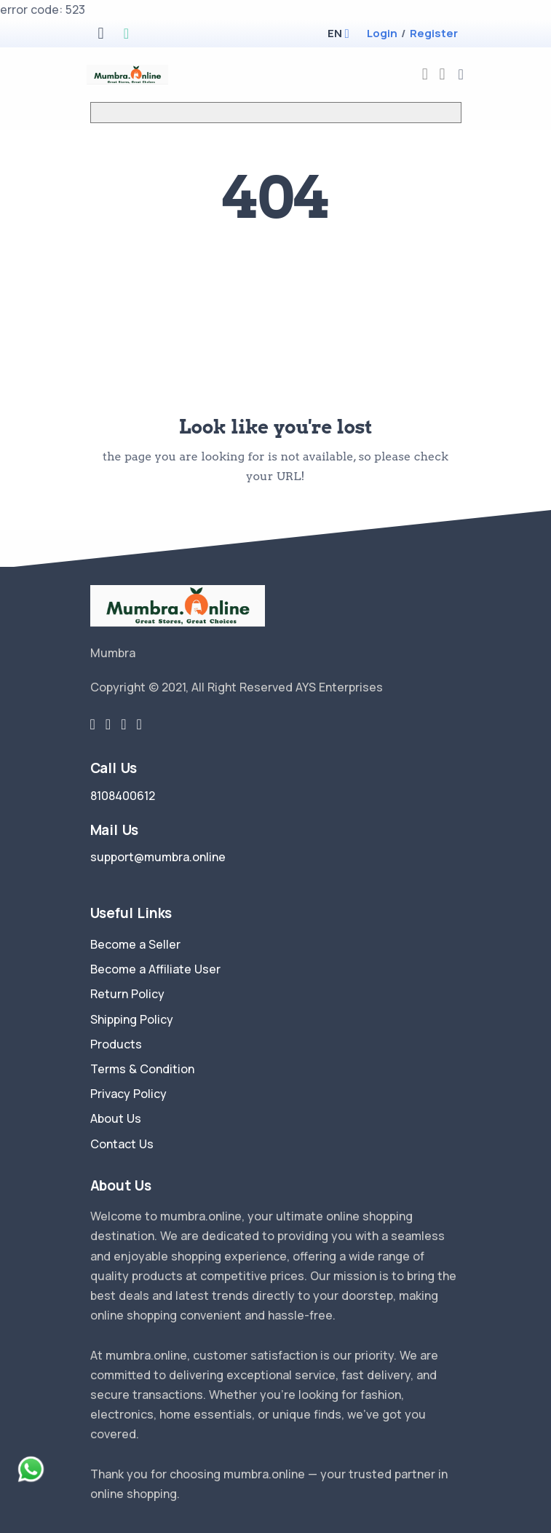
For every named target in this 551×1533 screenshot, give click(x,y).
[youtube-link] (138, 724)
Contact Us (122, 1144)
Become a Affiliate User (155, 969)
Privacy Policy (128, 1094)
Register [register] (434, 33)
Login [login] (382, 33)
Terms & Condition (142, 1069)
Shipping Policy (131, 1019)
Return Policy (127, 994)
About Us (115, 1118)
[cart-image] (442, 73)
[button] (334, 33)
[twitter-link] (92, 724)
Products (116, 1044)
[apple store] (100, 34)
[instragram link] (123, 724)
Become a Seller (135, 944)
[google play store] (126, 34)
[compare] (425, 73)
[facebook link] (108, 724)
